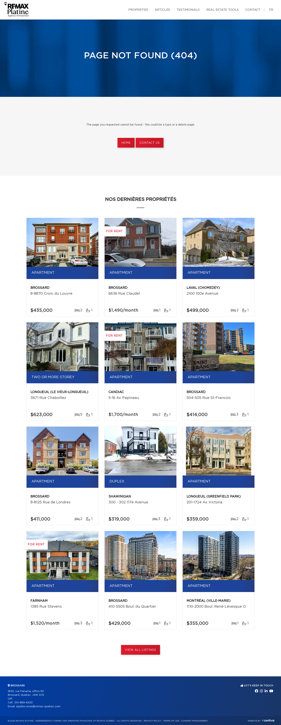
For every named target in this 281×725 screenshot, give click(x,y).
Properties (138, 9)
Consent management (194, 721)
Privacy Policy (152, 721)
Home (126, 143)
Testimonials (188, 9)
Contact (252, 9)
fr (271, 9)
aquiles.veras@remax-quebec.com (38, 706)
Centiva (268, 720)
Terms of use (171, 721)
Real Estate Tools (222, 9)
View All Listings (140, 650)
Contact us (150, 143)
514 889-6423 (23, 702)
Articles (162, 9)
